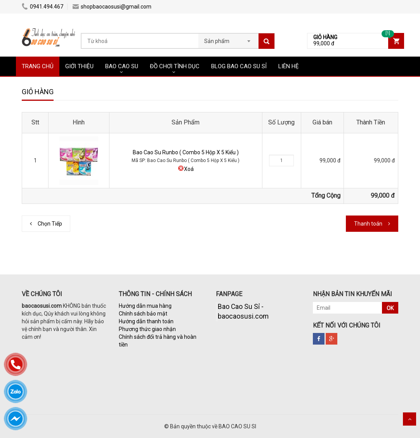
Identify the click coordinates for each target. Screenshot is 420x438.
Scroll (409, 419)
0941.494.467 (42, 6)
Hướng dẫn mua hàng (145, 306)
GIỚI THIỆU (79, 66)
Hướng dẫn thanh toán (146, 321)
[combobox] (228, 38)
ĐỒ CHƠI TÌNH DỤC (175, 66)
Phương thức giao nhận (147, 329)
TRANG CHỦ (38, 66)
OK (390, 308)
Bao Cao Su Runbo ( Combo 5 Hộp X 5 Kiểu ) (186, 152)
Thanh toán (368, 224)
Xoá (186, 169)
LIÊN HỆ (288, 66)
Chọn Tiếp (50, 224)
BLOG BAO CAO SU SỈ (239, 66)
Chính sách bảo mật (143, 313)
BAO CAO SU (121, 66)
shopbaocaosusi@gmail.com (112, 6)
